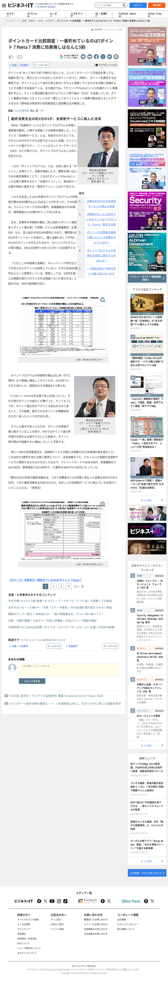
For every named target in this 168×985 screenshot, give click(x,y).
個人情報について (125, 928)
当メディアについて (27, 952)
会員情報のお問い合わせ (96, 928)
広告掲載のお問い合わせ (96, 933)
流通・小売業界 (20, 65)
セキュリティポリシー (128, 924)
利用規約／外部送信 (27, 938)
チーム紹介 (56, 919)
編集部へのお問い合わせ (96, 919)
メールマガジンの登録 (28, 919)
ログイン (138, 5)
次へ (77, 586)
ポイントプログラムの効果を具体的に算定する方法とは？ (101, 255)
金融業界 (73, 646)
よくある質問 (23, 924)
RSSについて (23, 943)
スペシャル (32, 15)
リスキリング (76, 15)
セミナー (10, 15)
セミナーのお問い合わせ (96, 924)
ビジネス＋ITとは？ (47, 6)
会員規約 (21, 933)
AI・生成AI (101, 15)
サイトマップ (23, 928)
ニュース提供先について (29, 948)
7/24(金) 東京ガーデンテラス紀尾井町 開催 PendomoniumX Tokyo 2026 (56, 696)
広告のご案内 (57, 924)
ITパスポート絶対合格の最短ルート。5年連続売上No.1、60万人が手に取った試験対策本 (65, 703)
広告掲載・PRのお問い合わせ (146, 873)
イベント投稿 (57, 928)
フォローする (43, 65)
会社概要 (121, 919)
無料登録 (157, 5)
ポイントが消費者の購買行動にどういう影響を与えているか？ (101, 237)
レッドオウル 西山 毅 (26, 110)
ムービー (53, 15)
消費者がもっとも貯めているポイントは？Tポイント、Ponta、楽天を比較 (101, 219)
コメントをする (32, 681)
